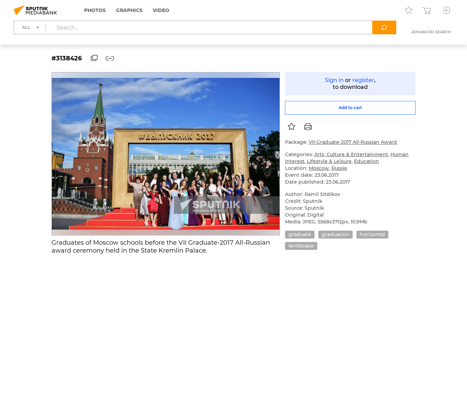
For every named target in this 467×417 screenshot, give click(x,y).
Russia (339, 168)
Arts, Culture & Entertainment (351, 154)
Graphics (129, 10)
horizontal (372, 234)
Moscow (319, 168)
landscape (301, 246)
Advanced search (431, 32)
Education (366, 161)
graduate (299, 234)
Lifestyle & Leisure (329, 161)
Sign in (334, 80)
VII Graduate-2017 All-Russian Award (353, 142)
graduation (335, 234)
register (363, 80)
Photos (95, 10)
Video (161, 10)
